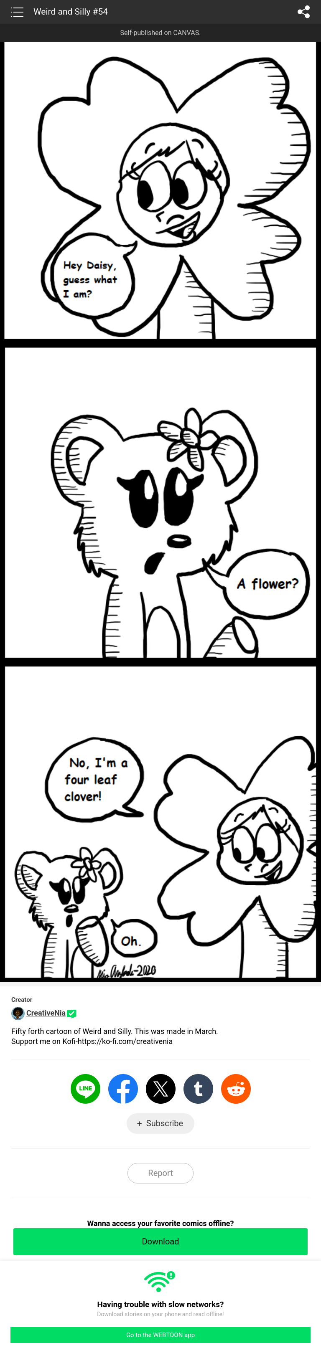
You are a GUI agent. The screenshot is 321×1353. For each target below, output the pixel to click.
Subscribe (164, 1123)
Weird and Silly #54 (70, 12)
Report (160, 1173)
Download (160, 1241)
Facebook (123, 1089)
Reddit (236, 1089)
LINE (85, 1089)
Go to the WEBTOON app (160, 1335)
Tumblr (198, 1089)
